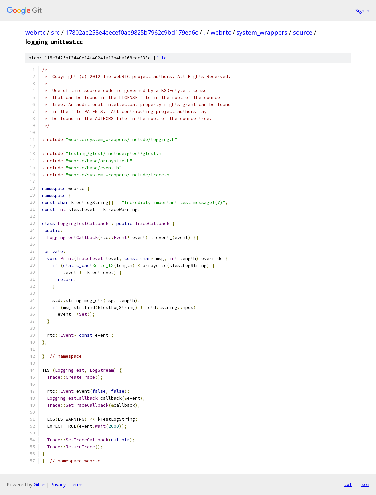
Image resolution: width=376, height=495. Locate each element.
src (55, 32)
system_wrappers (261, 32)
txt (348, 484)
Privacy (58, 484)
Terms (77, 484)
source (302, 32)
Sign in (362, 10)
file (161, 58)
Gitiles (40, 484)
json (364, 484)
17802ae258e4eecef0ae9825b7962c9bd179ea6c (131, 32)
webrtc (35, 32)
